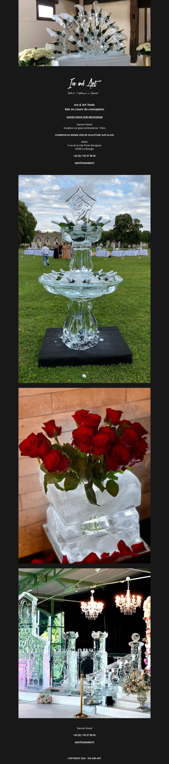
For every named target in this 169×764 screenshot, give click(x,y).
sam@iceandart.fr (84, 163)
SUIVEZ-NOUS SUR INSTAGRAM (84, 117)
